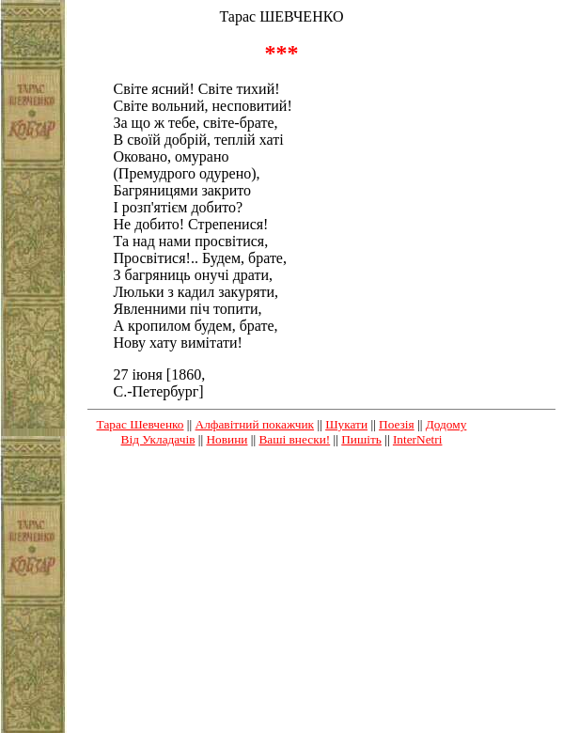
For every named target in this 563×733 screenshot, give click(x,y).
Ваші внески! (294, 439)
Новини (226, 439)
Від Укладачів (158, 439)
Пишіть (361, 439)
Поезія (396, 424)
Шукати (346, 424)
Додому (446, 424)
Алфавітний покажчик (255, 424)
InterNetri (418, 439)
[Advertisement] (281, 593)
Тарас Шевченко (140, 424)
